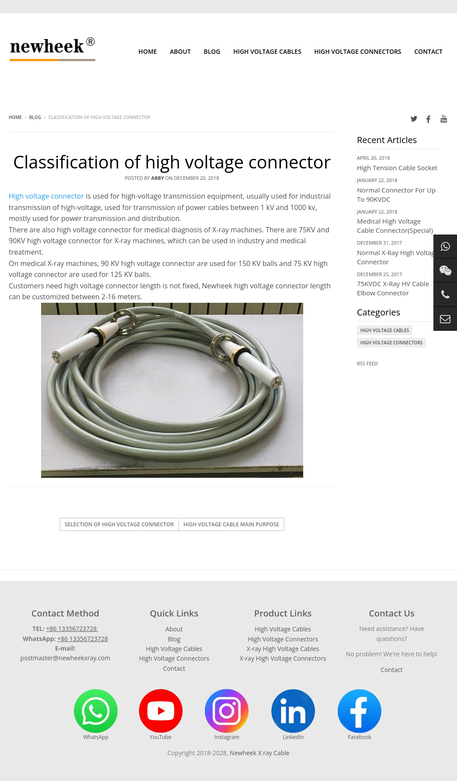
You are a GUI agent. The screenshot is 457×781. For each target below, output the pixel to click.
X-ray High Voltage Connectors (283, 658)
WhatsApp (96, 715)
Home (147, 51)
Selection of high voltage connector (119, 524)
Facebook (359, 715)
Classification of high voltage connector (172, 162)
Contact (428, 51)
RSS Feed (367, 363)
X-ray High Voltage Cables (283, 648)
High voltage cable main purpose (231, 524)
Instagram (227, 715)
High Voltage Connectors (357, 51)
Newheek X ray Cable (260, 753)
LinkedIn (293, 715)
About (180, 51)
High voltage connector (46, 196)
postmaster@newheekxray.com (66, 658)
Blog (212, 51)
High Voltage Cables (267, 51)
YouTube (161, 715)
